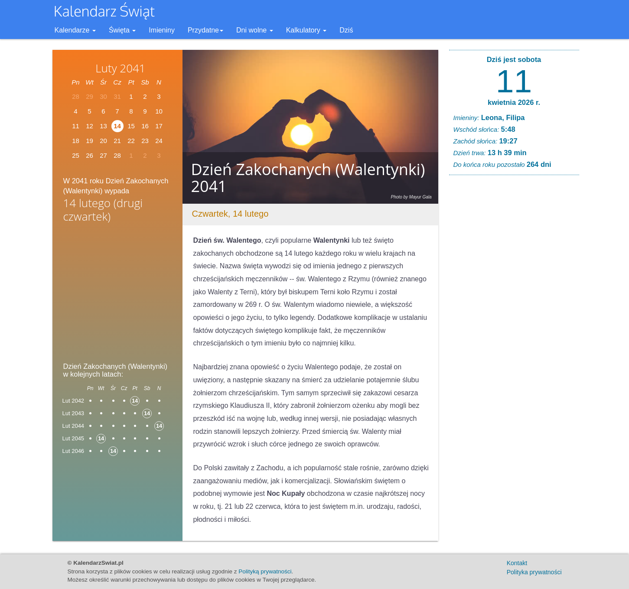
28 (117, 155)
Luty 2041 (120, 68)
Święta (122, 30)
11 (514, 81)
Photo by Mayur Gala (411, 197)
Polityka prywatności (534, 572)
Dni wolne (254, 30)
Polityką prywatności (264, 571)
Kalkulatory (306, 30)
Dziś (346, 30)
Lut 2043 (73, 413)
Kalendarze (75, 30)
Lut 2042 (73, 400)
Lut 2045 (73, 438)
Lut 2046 (73, 451)
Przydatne (205, 30)
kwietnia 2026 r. (514, 102)
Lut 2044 (73, 426)
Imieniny (162, 30)
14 (117, 126)
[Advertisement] (117, 295)
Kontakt (517, 563)
